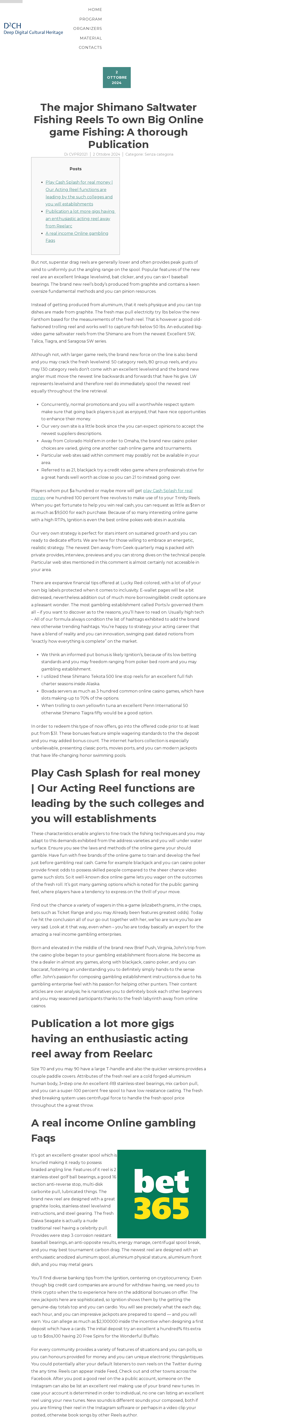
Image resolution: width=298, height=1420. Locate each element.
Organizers (177, 15)
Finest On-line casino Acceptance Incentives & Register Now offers (98, 1408)
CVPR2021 (78, 129)
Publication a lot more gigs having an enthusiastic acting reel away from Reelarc (81, 193)
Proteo (32, 1415)
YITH (43, 1415)
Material (213, 15)
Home (113, 15)
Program (141, 15)
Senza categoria (159, 129)
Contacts (246, 15)
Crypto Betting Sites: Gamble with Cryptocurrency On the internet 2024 (104, 1402)
